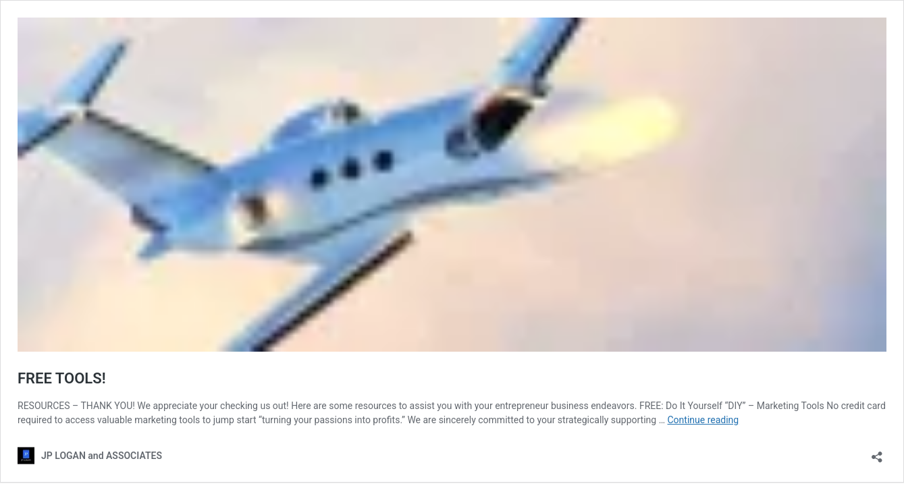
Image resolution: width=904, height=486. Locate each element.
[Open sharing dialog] (877, 452)
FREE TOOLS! (62, 378)
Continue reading (703, 419)
